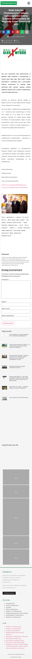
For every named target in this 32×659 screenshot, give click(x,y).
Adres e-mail (6, 308)
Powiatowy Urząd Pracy (13, 638)
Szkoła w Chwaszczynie (13, 617)
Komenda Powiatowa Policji (15, 640)
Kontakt (8, 607)
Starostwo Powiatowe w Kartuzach (17, 636)
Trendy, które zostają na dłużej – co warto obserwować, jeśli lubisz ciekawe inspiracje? (19, 346)
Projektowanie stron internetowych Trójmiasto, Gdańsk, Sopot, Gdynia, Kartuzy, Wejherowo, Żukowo (17, 646)
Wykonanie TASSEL (16, 657)
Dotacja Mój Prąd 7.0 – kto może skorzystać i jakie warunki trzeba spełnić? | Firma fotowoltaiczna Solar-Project (18, 378)
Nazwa (4, 301)
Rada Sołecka (20, 36)
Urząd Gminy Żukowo (13, 630)
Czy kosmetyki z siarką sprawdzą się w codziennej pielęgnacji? (18, 335)
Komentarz (5, 279)
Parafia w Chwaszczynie (13, 611)
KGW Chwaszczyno (12, 605)
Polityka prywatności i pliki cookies (17, 613)
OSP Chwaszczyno (12, 609)
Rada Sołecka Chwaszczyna (14, 615)
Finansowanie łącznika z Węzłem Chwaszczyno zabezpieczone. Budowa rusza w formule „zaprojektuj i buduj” (19, 357)
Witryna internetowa (8, 315)
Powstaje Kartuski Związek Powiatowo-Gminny (17, 367)
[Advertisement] (16, 425)
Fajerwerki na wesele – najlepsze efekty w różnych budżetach (18, 387)
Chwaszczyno (10, 603)
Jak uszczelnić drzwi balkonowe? (19, 397)
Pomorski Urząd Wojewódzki (15, 642)
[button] (4, 32)
